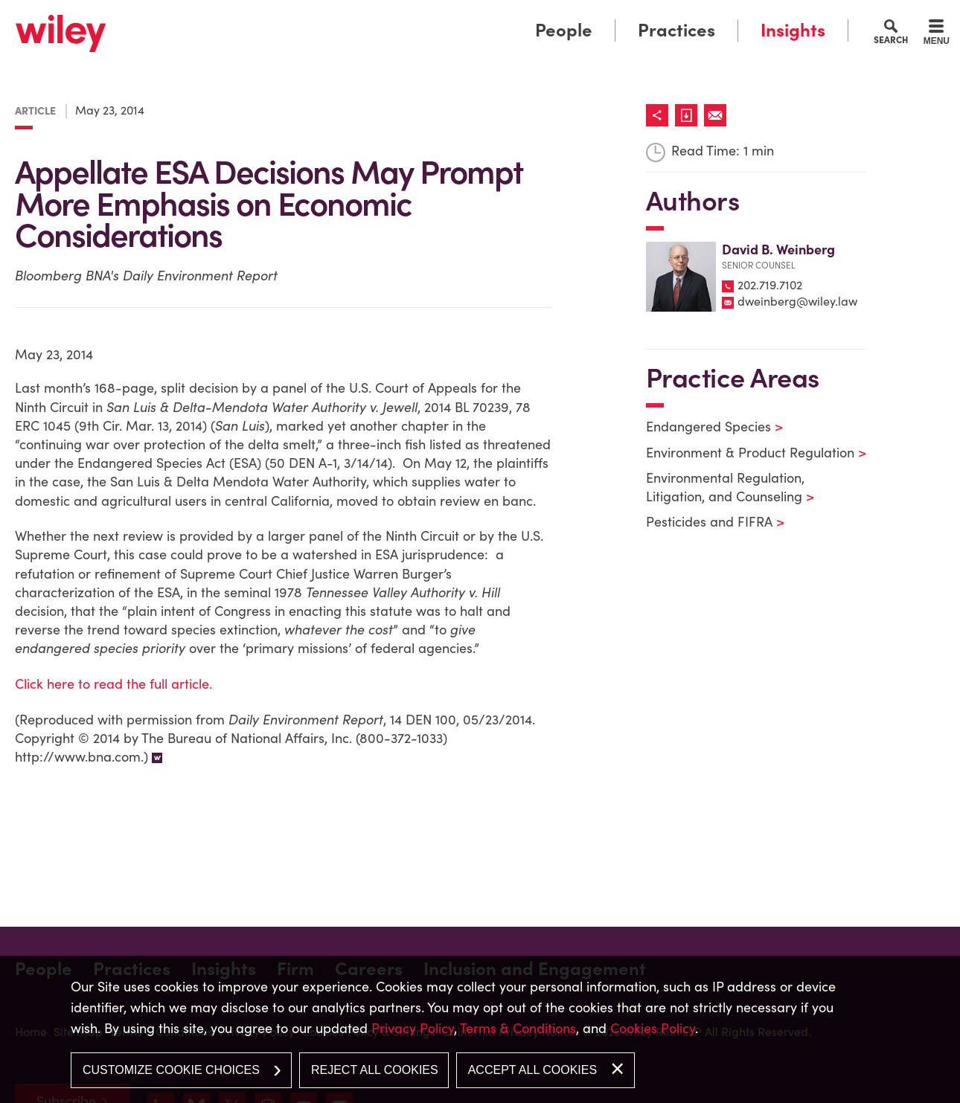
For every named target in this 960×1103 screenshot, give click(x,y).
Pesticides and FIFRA (706, 521)
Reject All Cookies (374, 1070)
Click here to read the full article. (113, 683)
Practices (676, 30)
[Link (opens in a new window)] (689, 115)
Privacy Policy (412, 1028)
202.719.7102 (769, 284)
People (563, 30)
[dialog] (480, 1029)
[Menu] (937, 34)
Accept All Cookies (532, 1070)
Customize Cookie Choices (171, 1070)
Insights (793, 30)
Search (891, 39)
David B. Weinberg (778, 249)
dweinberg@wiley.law (797, 301)
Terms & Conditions (518, 1028)
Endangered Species (705, 426)
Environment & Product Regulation (747, 452)
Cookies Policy (652, 1028)
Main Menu (434, 16)
